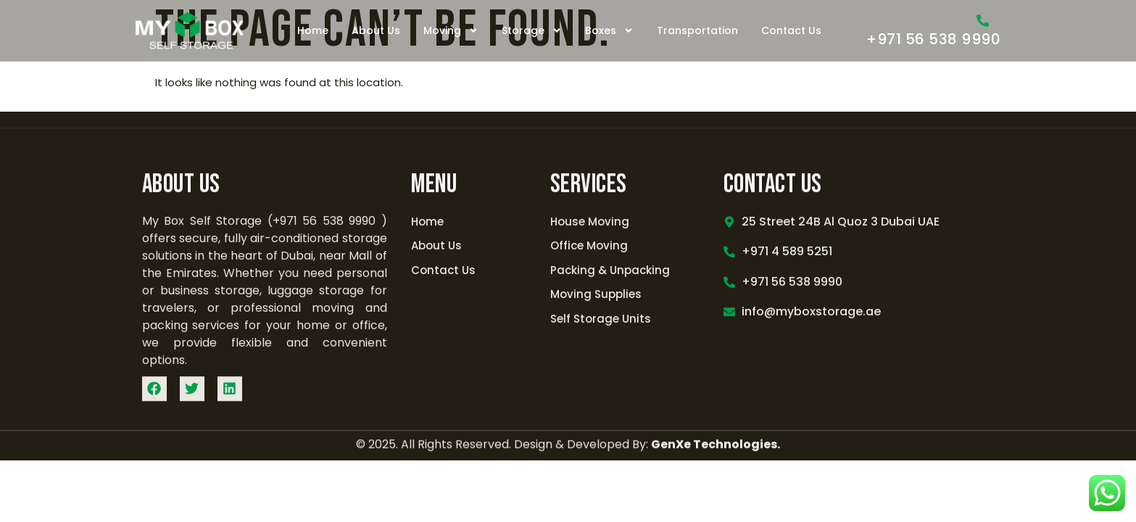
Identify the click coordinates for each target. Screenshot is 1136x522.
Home (312, 30)
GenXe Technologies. (715, 447)
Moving (450, 30)
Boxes (609, 30)
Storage (532, 30)
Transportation (697, 30)
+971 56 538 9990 (933, 39)
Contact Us (791, 30)
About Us (376, 30)
